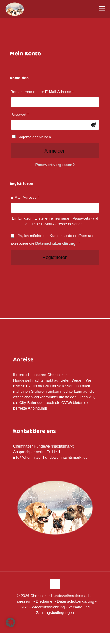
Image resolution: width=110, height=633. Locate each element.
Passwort (21, 114)
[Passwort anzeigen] (93, 125)
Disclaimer (45, 601)
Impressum (22, 601)
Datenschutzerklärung (55, 243)
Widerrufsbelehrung (48, 607)
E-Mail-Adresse (26, 197)
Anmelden (54, 150)
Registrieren (54, 257)
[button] (10, 622)
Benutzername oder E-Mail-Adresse (43, 92)
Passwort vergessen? (55, 165)
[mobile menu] (102, 9)
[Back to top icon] (55, 584)
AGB (24, 607)
